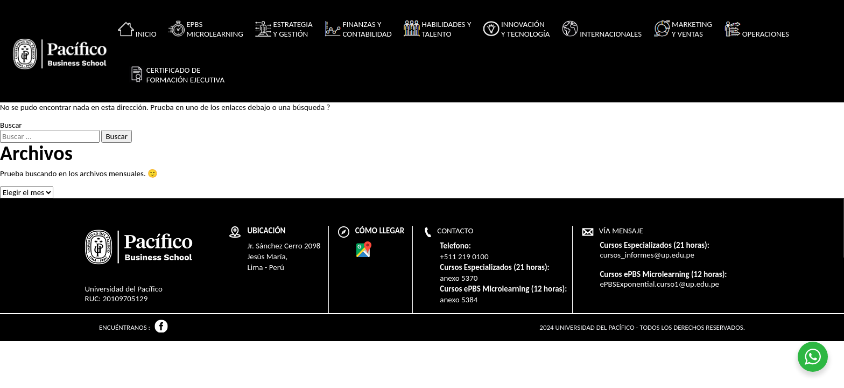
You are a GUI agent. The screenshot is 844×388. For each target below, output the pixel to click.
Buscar (11, 125)
